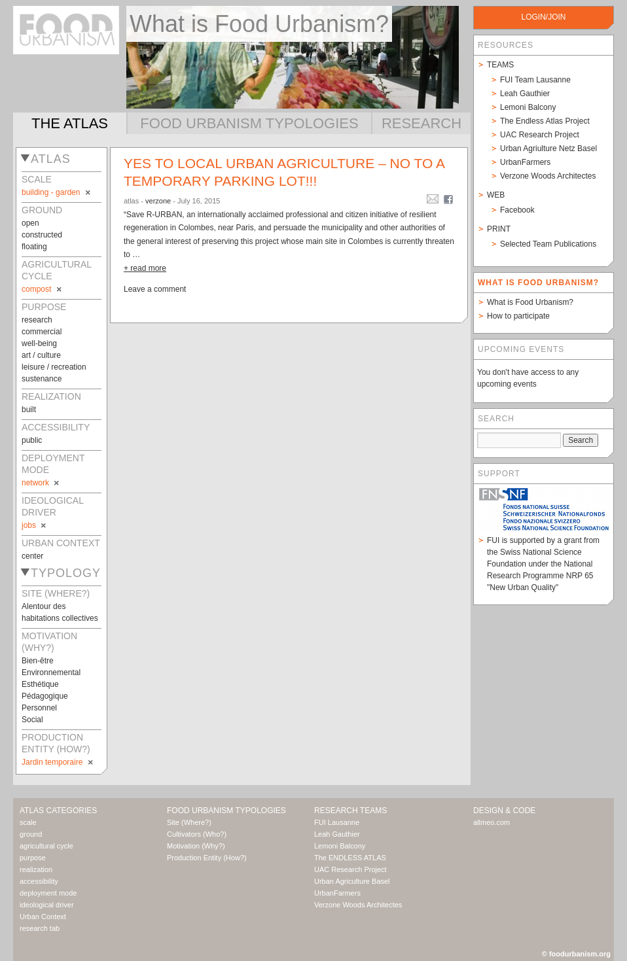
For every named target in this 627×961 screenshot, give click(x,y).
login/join (543, 17)
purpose (33, 858)
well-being (39, 343)
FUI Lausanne (336, 822)
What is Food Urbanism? (530, 302)
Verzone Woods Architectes (548, 176)
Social (32, 719)
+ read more (145, 268)
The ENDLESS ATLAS (350, 858)
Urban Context (43, 916)
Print (499, 229)
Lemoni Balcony (528, 107)
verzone (158, 201)
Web (496, 195)
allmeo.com (491, 822)
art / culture (41, 355)
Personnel (39, 707)
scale (28, 822)
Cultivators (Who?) (196, 834)
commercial (42, 331)
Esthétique (40, 684)
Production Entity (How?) (207, 858)
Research (421, 123)
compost (42, 289)
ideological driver (47, 905)
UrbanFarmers (525, 162)
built (29, 409)
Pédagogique (45, 696)
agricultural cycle (46, 846)
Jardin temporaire (58, 762)
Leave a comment (155, 289)
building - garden (57, 192)
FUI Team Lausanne (535, 79)
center (32, 556)
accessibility (39, 881)
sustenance (42, 378)
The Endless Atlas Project (545, 121)
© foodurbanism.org (576, 954)
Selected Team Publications (548, 244)
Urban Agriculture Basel (352, 881)
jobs (35, 525)
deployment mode (48, 893)
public (32, 440)
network (41, 482)
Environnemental (51, 672)
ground (31, 834)
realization (36, 869)
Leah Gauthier (525, 93)
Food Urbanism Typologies (249, 123)
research (37, 319)
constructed (42, 234)
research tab (40, 928)
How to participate (518, 316)
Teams (500, 64)
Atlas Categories (58, 810)
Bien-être (38, 660)
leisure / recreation (54, 367)
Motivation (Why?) (196, 846)
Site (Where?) (189, 822)
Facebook (517, 210)
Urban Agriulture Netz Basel (548, 148)
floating (34, 246)
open (30, 223)
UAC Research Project (539, 134)
